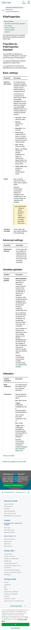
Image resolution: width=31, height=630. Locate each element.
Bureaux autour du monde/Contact (14, 601)
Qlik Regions (7, 574)
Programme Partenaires (11, 594)
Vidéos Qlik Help (9, 504)
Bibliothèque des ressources (12, 515)
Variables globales (9, 30)
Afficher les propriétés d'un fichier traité (14, 461)
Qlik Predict (7, 543)
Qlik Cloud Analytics (9, 539)
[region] (15, 618)
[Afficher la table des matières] (3, 7)
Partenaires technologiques (12, 570)
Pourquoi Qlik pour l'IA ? (11, 563)
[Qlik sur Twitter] (24, 606)
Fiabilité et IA (7, 561)
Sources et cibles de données (12, 572)
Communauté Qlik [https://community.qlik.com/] (15, 606)
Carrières (6, 596)
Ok (15, 624)
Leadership (7, 584)
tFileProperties (8, 9)
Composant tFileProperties (12, 11)
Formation (7, 508)
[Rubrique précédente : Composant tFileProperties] (8, 492)
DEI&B (5, 589)
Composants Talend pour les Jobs (14, 7)
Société (6, 582)
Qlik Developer (8, 506)
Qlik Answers (8, 541)
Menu (28, 3)
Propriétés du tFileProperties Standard (15, 23)
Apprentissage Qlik (9, 511)
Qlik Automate (8, 546)
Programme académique (11, 591)
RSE (5, 587)
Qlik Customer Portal (10, 513)
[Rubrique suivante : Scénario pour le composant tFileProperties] (23, 492)
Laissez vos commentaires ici (13, 485)
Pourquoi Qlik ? (8, 554)
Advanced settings (10, 27)
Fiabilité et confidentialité (11, 558)
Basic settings (8, 25)
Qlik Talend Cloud (9, 530)
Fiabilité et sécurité (9, 556)
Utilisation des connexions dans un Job (21, 448)
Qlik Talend (7, 527)
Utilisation (7, 32)
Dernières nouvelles (10, 598)
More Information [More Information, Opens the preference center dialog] (15, 628)
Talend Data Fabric (9, 532)
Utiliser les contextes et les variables (20, 200)
